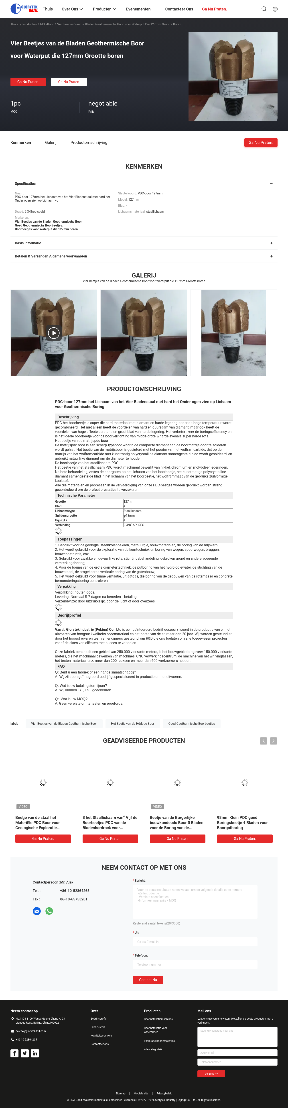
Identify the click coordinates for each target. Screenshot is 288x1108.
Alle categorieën (153, 1049)
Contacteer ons (100, 1044)
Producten (29, 24)
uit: (137, 933)
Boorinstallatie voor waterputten (155, 1030)
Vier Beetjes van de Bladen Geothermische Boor (64, 723)
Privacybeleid (164, 1093)
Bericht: (140, 880)
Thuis (14, 24)
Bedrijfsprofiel (99, 1018)
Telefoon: (141, 955)
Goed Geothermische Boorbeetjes (191, 723)
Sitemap (121, 1093)
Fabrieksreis (98, 1027)
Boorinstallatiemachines (158, 1019)
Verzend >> (211, 1073)
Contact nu (148, 980)
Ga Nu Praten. (28, 82)
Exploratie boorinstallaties (159, 1041)
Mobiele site (141, 1093)
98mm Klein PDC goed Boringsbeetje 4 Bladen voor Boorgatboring (242, 822)
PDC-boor (47, 24)
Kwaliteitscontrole (101, 1035)
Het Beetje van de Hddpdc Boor (132, 723)
